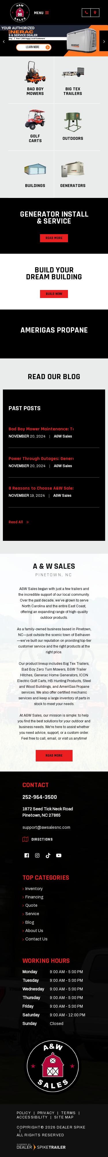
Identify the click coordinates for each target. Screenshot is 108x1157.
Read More (54, 238)
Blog (29, 923)
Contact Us (36, 939)
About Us (34, 931)
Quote (31, 906)
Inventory (34, 889)
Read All (16, 522)
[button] (4, 40)
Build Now (54, 294)
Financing (34, 897)
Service (32, 914)
